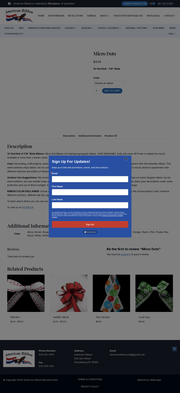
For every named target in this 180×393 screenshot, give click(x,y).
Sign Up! (90, 224)
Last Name (57, 199)
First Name (57, 186)
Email (55, 173)
